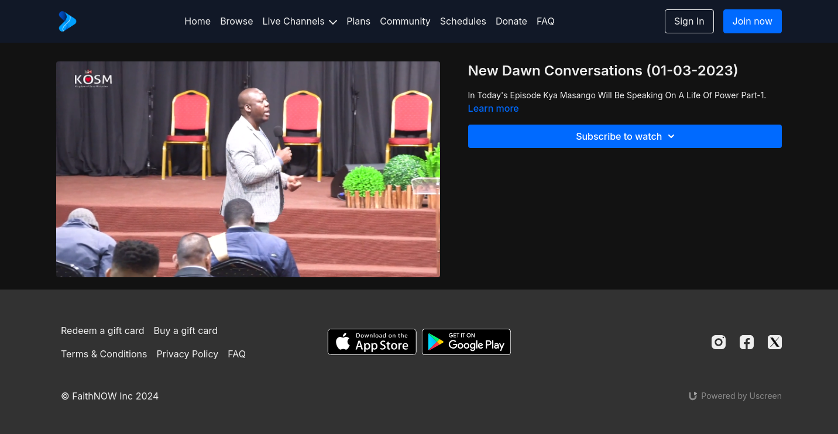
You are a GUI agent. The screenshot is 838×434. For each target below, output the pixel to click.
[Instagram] (719, 342)
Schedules (463, 21)
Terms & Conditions (104, 354)
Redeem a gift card (102, 330)
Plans (358, 21)
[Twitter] (775, 342)
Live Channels (300, 21)
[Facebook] (747, 342)
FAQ (546, 21)
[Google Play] (466, 342)
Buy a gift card (186, 330)
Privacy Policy (187, 354)
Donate (511, 21)
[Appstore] (372, 342)
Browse (236, 21)
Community (405, 21)
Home (197, 21)
